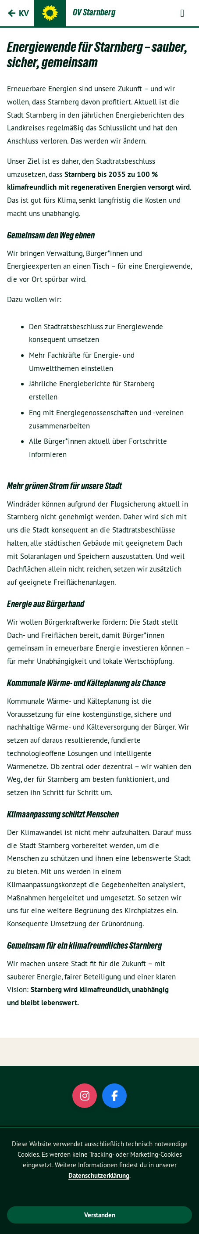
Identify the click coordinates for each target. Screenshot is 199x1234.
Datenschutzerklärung (98, 1175)
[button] (182, 13)
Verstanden (99, 1215)
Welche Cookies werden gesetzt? (103, 1193)
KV (24, 13)
